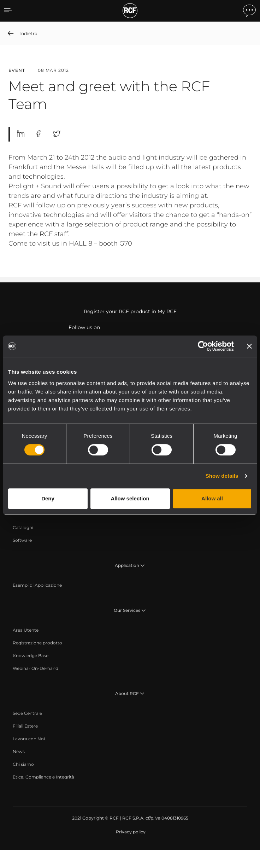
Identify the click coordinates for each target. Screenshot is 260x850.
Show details (222, 476)
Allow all (212, 498)
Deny (47, 498)
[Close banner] (249, 346)
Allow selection (130, 498)
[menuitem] (23, 527)
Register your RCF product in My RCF (130, 311)
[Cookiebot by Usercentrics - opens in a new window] (203, 346)
